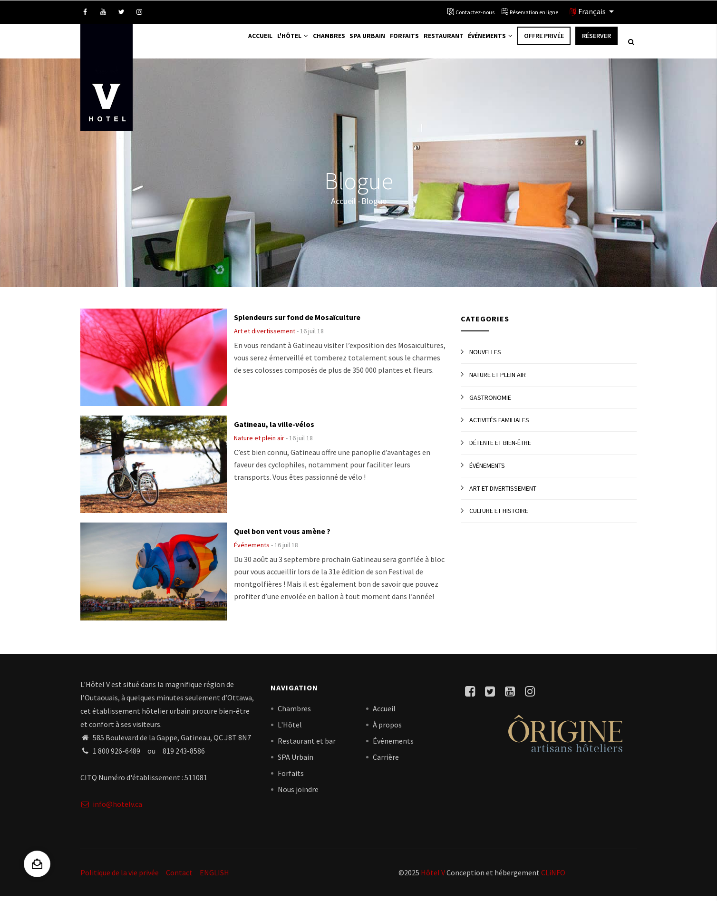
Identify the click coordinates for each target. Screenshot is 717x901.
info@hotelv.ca (111, 809)
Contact (179, 877)
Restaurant (436, 43)
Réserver (596, 43)
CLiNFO (552, 877)
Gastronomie (490, 402)
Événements (487, 43)
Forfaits (392, 43)
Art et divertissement (264, 336)
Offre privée (544, 43)
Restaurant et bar (307, 746)
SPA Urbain (295, 762)
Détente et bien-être (500, 448)
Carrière (386, 762)
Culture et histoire (498, 516)
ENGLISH (214, 877)
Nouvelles (485, 357)
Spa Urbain (352, 43)
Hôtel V (433, 877)
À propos (387, 730)
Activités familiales (499, 425)
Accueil (232, 43)
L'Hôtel (268, 43)
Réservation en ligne (534, 12)
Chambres (309, 43)
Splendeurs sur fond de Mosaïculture (297, 322)
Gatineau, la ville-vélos (274, 429)
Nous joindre (298, 794)
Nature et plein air (259, 443)
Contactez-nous (474, 12)
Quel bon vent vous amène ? (282, 536)
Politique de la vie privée (119, 877)
